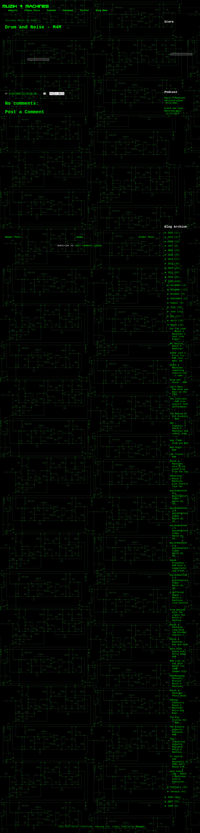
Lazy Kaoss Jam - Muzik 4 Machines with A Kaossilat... (179, 776)
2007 (171, 801)
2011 (171, 272)
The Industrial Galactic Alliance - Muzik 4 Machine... (177, 745)
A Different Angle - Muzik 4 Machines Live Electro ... (179, 599)
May (173, 316)
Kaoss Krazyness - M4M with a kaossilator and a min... (179, 565)
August (175, 303)
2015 (171, 255)
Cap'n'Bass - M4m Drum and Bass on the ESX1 (179, 391)
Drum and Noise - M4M (178, 381)
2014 (171, 259)
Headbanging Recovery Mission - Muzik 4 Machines (177, 681)
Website (13, 10)
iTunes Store (32, 10)
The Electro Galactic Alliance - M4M (177, 731)
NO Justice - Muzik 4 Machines (178, 346)
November (176, 289)
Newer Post (13, 237)
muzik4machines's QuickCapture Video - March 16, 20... (179, 497)
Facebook (67, 10)
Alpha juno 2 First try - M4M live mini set (178, 357)
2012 (171, 268)
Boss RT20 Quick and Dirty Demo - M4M (179, 653)
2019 (171, 237)
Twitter (84, 10)
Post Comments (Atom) (89, 245)
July (173, 307)
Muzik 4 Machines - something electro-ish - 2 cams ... (179, 370)
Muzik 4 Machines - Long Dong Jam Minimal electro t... (179, 629)
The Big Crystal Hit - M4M (178, 720)
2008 (171, 797)
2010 (171, 277)
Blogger (140, 826)
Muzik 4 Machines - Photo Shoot (178, 693)
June (173, 311)
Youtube (51, 10)
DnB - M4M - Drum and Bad (179, 441)
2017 (171, 246)
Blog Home (102, 10)
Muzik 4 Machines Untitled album (174, 99)
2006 (171, 806)
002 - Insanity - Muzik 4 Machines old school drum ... (179, 430)
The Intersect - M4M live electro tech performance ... (179, 404)
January (175, 791)
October (175, 294)
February (176, 787)
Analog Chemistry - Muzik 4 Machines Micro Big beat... (178, 706)
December (176, 285)
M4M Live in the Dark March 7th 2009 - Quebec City (178, 666)
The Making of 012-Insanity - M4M (179, 416)
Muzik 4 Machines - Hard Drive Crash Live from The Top (179, 466)
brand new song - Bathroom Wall (174, 109)
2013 (171, 263)
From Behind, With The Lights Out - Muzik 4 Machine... (179, 615)
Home (80, 237)
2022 (171, 233)
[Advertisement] (79, 207)
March (174, 325)
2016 (171, 250)
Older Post (146, 237)
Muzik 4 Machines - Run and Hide (179, 642)
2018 (171, 241)
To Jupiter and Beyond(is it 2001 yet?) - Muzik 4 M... (179, 761)
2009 (171, 281)
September (176, 298)
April (174, 320)
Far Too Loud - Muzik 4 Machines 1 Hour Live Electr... (178, 333)
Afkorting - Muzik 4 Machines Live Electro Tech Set (179, 481)
